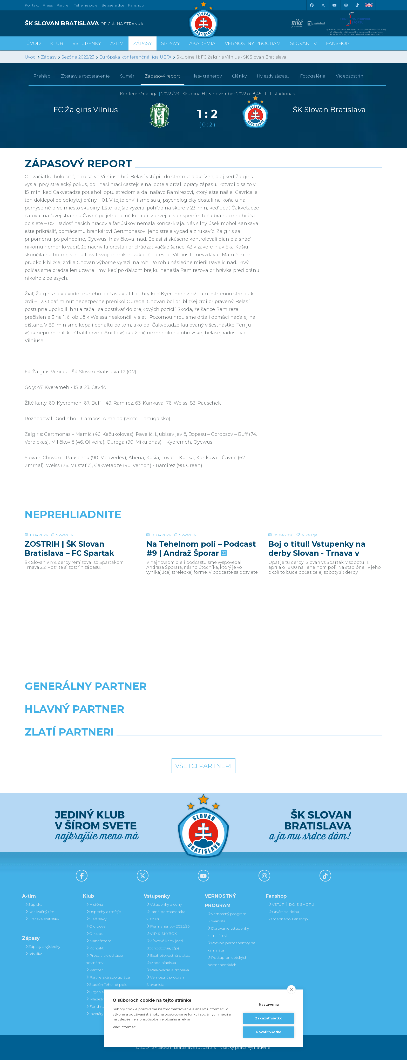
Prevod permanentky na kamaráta (231, 947)
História (94, 904)
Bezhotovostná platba (168, 955)
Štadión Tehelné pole (106, 984)
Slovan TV (64, 574)
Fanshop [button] (337, 43)
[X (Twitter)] (323, 5)
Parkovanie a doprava (167, 970)
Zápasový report (162, 76)
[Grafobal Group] (249, 745)
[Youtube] (334, 5)
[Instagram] (346, 5)
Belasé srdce (112, 5)
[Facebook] (311, 5)
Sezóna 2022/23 (78, 57)
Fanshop (136, 5)
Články (239, 76)
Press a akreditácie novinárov (104, 959)
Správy (170, 43)
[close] (291, 989)
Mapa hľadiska (161, 962)
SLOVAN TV (303, 43)
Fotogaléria (312, 76)
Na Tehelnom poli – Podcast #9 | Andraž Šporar (201, 587)
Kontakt (95, 948)
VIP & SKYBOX (161, 933)
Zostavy (85, 76)
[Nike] (203, 699)
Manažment (98, 940)
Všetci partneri (203, 766)
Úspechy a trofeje (103, 911)
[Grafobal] (158, 722)
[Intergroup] (158, 745)
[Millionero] (249, 722)
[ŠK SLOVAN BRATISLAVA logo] (112, 23)
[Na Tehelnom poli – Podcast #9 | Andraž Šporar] (203, 549)
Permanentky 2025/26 (167, 926)
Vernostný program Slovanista (165, 981)
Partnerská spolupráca (108, 977)
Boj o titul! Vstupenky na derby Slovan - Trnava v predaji (316, 587)
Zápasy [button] (142, 43)
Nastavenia (269, 1004)
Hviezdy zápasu (273, 76)
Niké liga (309, 574)
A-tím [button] (117, 43)
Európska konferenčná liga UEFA (135, 57)
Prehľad (42, 76)
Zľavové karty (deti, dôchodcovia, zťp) (165, 944)
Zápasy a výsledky (42, 946)
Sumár (127, 76)
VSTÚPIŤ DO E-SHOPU (291, 904)
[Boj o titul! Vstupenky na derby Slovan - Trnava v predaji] (325, 549)
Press (48, 5)
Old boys (95, 926)
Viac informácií (125, 1027)
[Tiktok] (357, 5)
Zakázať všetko (268, 1018)
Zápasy (48, 57)
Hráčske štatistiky (42, 919)
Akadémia (202, 43)
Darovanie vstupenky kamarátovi (228, 932)
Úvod (33, 43)
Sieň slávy (96, 919)
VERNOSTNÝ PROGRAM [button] (253, 43)
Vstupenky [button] (86, 43)
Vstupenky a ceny (164, 904)
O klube (95, 933)
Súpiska (33, 904)
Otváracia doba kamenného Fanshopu (289, 915)
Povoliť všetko (269, 1032)
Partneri (95, 970)
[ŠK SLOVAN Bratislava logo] (203, 19)
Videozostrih (349, 76)
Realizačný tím (39, 911)
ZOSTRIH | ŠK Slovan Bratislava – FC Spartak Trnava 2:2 (69, 587)
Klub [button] (56, 43)
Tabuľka (33, 954)
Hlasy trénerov (206, 76)
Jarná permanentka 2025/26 (165, 915)
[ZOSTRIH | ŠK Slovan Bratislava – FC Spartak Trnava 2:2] (82, 549)
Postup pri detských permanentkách (227, 961)
